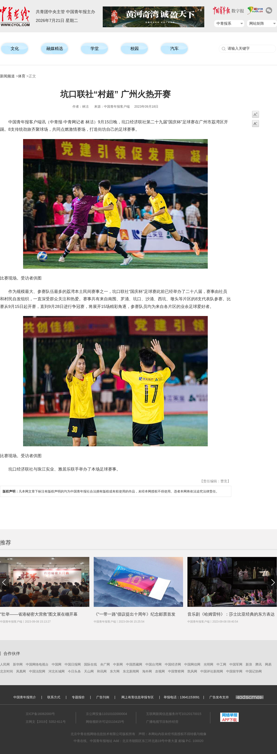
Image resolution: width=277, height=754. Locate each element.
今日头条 (74, 671)
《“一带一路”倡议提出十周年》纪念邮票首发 (134, 614)
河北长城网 (56, 671)
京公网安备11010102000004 (106, 714)
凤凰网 (21, 671)
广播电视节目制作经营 (162, 722)
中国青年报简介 (24, 697)
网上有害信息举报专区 (137, 697)
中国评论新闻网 (211, 671)
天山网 (89, 671)
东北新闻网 (131, 671)
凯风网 (192, 671)
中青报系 (224, 23)
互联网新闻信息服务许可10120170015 (174, 714)
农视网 (160, 671)
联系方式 (53, 697)
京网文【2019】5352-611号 (46, 722)
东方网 (115, 671)
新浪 (249, 664)
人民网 (5, 664)
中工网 (221, 664)
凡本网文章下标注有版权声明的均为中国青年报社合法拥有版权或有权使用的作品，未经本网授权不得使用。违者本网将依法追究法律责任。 (111, 491)
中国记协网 (254, 671)
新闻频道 (7, 76)
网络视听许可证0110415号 (105, 722)
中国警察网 (176, 671)
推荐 (5, 542)
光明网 (208, 664)
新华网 (18, 664)
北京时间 (6, 671)
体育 (21, 76)
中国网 (56, 664)
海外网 (147, 671)
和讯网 (102, 671)
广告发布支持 (236, 697)
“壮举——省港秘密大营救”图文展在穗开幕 (39, 614)
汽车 (174, 48)
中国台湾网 (153, 664)
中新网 (118, 664)
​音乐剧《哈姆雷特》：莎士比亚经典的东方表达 (231, 614)
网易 (268, 664)
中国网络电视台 (37, 664)
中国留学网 (234, 671)
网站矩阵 (256, 23)
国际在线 (90, 664)
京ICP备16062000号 (40, 714)
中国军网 (235, 664)
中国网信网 (192, 664)
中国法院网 (37, 671)
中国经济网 (173, 664)
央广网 (105, 664)
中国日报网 (73, 664)
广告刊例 (102, 697)
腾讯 (258, 664)
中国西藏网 (134, 664)
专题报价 (78, 697)
